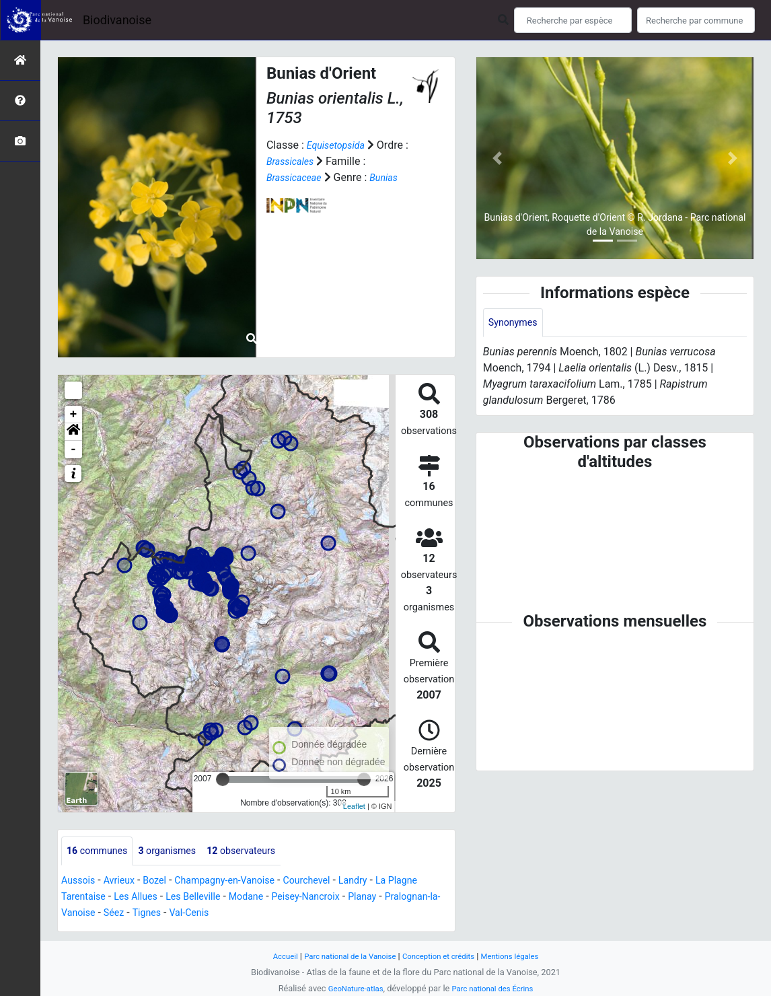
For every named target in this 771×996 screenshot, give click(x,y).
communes (101, 851)
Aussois (80, 882)
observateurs (260, 851)
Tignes (224, 914)
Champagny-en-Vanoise (242, 882)
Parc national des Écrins (496, 988)
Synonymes (516, 323)
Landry (385, 882)
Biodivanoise (117, 20)
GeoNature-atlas (350, 988)
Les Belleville (243, 898)
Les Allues (180, 898)
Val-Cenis (270, 914)
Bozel (164, 882)
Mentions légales (521, 956)
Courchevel (334, 882)
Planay (432, 898)
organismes (178, 851)
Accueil (271, 956)
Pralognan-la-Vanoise (117, 914)
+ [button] (73, 414)
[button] (73, 432)
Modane (302, 898)
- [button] (73, 449)
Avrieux (125, 882)
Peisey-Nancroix (369, 898)
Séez (188, 914)
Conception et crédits (442, 956)
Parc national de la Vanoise (343, 956)
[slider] (222, 779)
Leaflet (354, 806)
